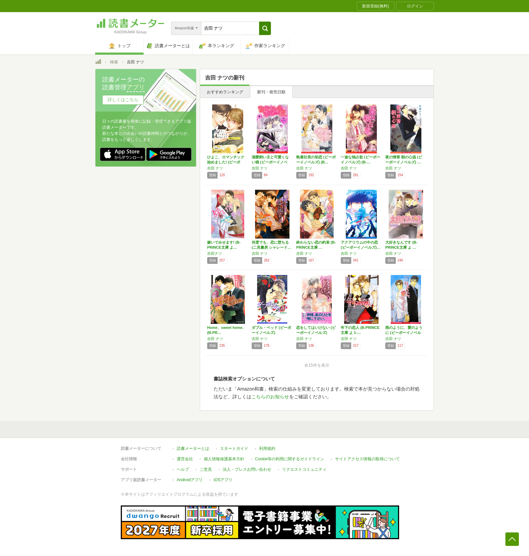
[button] (265, 28)
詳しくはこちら (123, 99)
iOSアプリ (223, 480)
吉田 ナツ (215, 168)
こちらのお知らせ (270, 396)
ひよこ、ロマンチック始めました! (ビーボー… (225, 162)
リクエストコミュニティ (304, 469)
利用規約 (267, 448)
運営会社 (185, 459)
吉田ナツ (214, 253)
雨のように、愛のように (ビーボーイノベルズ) (403, 333)
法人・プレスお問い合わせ (247, 469)
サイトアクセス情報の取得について (367, 459)
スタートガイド (234, 448)
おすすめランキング (225, 92)
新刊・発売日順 (271, 92)
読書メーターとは (193, 448)
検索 (114, 62)
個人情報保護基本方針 (224, 459)
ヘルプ (183, 469)
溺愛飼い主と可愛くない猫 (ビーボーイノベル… (270, 162)
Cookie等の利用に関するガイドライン (289, 459)
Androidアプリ (190, 480)
